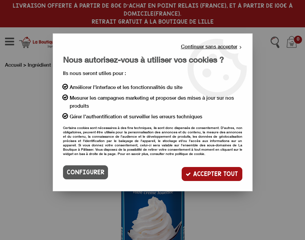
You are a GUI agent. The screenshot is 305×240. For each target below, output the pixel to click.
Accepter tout (211, 172)
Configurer (85, 172)
